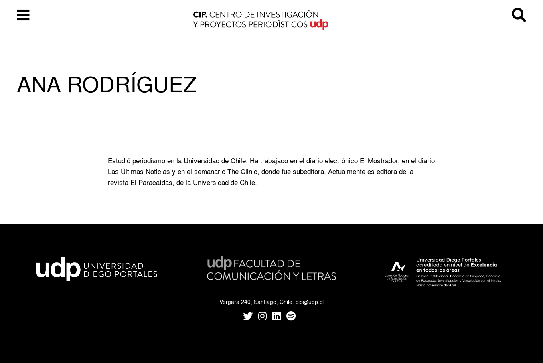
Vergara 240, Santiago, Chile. (256, 302)
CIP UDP (271, 20)
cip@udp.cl (310, 302)
